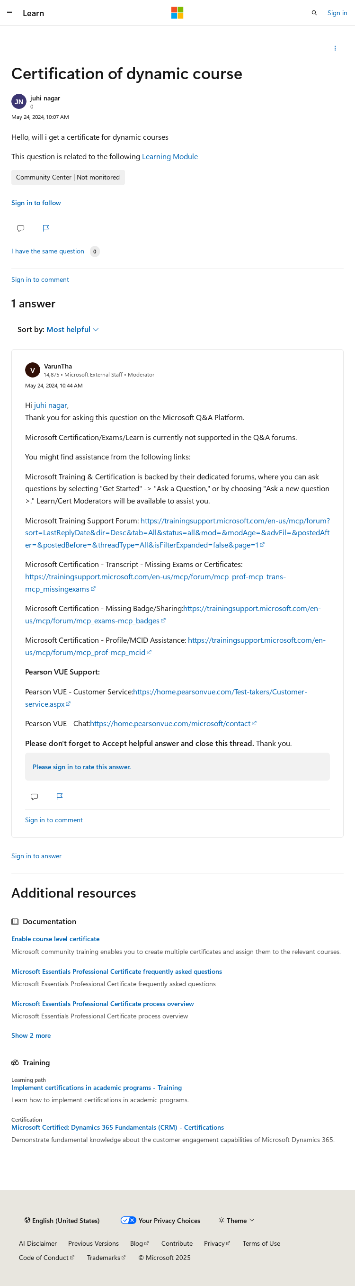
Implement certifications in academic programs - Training (96, 1087)
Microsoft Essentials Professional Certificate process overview (102, 1003)
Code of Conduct (44, 1257)
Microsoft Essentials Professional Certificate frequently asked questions (116, 971)
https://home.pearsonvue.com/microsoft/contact (170, 723)
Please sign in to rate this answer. (82, 766)
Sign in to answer (36, 855)
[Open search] (314, 12)
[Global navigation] (9, 12)
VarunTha (58, 365)
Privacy (214, 1243)
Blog (136, 1243)
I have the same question (47, 251)
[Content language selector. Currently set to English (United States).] (62, 1220)
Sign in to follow (36, 202)
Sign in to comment (40, 279)
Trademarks (103, 1257)
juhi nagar (45, 97)
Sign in (337, 12)
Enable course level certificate (55, 939)
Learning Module (170, 156)
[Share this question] (335, 48)
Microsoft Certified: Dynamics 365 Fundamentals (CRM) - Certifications (117, 1127)
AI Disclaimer (38, 1243)
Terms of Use (261, 1243)
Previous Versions (93, 1243)
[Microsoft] (177, 13)
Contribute (177, 1243)
